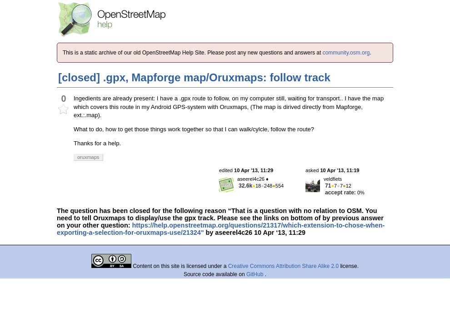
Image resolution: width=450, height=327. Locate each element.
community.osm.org (346, 53)
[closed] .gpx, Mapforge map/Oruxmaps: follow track (194, 77)
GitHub (255, 274)
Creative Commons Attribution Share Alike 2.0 (283, 266)
